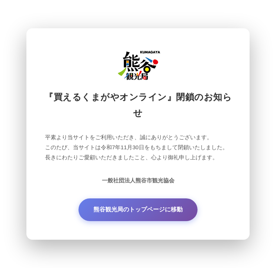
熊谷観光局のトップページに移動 (138, 209)
